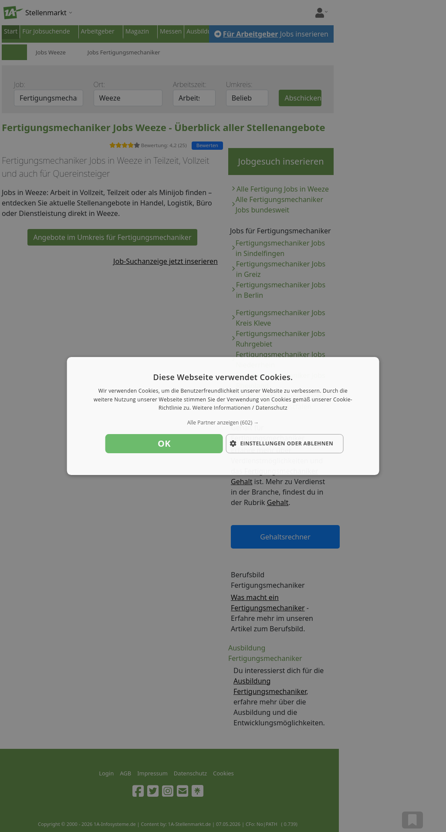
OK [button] (164, 443)
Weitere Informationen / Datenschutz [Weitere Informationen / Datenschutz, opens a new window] (240, 408)
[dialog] (223, 416)
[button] (223, 423)
